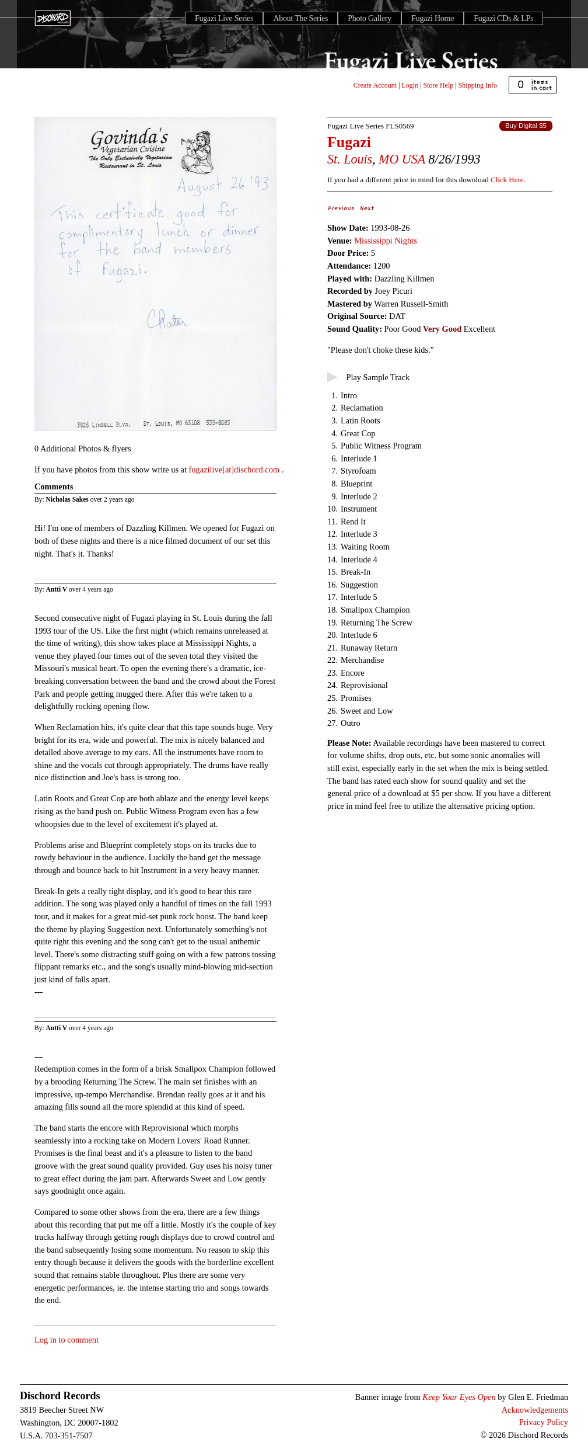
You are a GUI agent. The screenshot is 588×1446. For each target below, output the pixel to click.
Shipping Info (478, 85)
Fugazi (349, 142)
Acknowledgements (535, 1409)
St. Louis (349, 159)
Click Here (507, 179)
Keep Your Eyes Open (458, 1397)
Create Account (375, 85)
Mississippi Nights (385, 240)
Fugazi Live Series (224, 18)
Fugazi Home (432, 18)
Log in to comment (66, 1339)
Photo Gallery (369, 18)
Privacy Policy (543, 1422)
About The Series (300, 18)
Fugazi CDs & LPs (503, 18)
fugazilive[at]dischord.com (235, 469)
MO (388, 159)
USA (413, 159)
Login (410, 85)
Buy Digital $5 (526, 125)
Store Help (439, 85)
